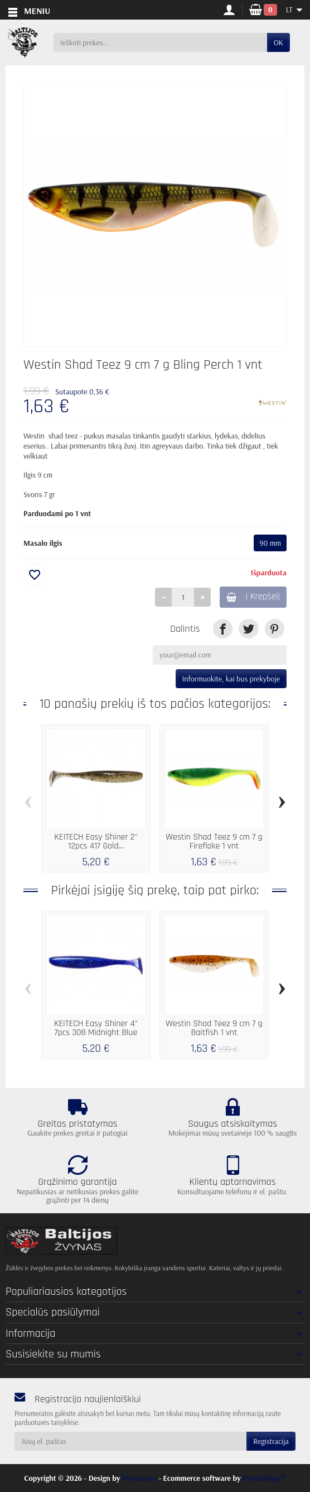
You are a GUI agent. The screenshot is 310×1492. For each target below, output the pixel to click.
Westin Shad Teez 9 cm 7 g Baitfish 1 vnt (214, 1028)
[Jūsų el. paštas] (130, 1441)
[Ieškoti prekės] (160, 42)
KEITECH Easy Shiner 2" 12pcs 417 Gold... (96, 841)
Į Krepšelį (253, 596)
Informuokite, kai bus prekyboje (231, 679)
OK (278, 42)
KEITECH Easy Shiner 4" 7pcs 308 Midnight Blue (96, 1028)
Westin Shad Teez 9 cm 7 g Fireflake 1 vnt (214, 841)
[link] (222, 628)
